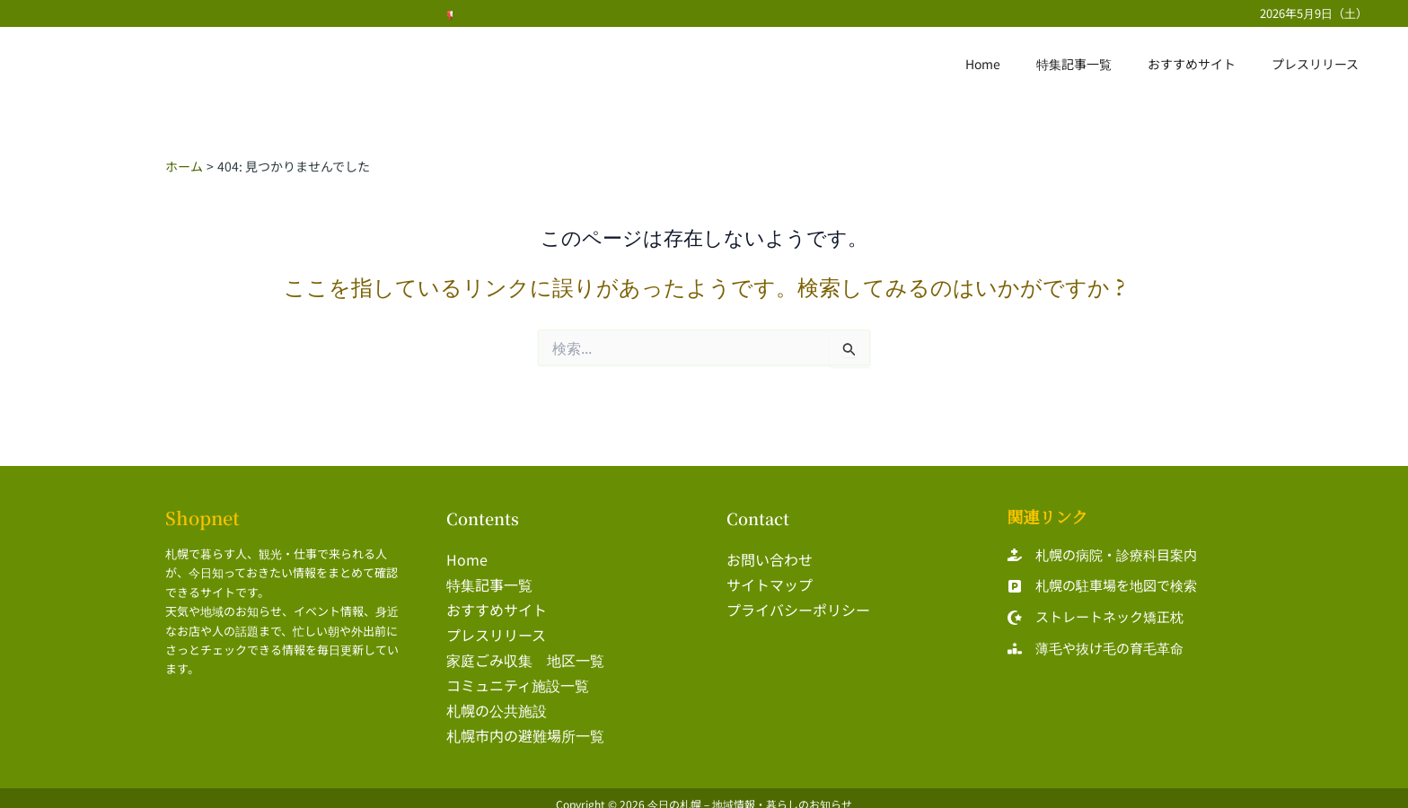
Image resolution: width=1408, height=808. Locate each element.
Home (1020, 64)
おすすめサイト (1208, 64)
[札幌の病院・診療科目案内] (1102, 555)
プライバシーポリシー (798, 606)
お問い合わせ (769, 558)
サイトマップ (769, 582)
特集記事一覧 (1101, 64)
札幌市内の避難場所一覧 (525, 724)
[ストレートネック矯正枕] (1096, 618)
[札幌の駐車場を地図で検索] (1102, 586)
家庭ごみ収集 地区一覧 (525, 652)
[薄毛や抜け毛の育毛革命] (1096, 648)
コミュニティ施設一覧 (517, 677)
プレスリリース (1320, 64)
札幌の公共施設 (496, 700)
